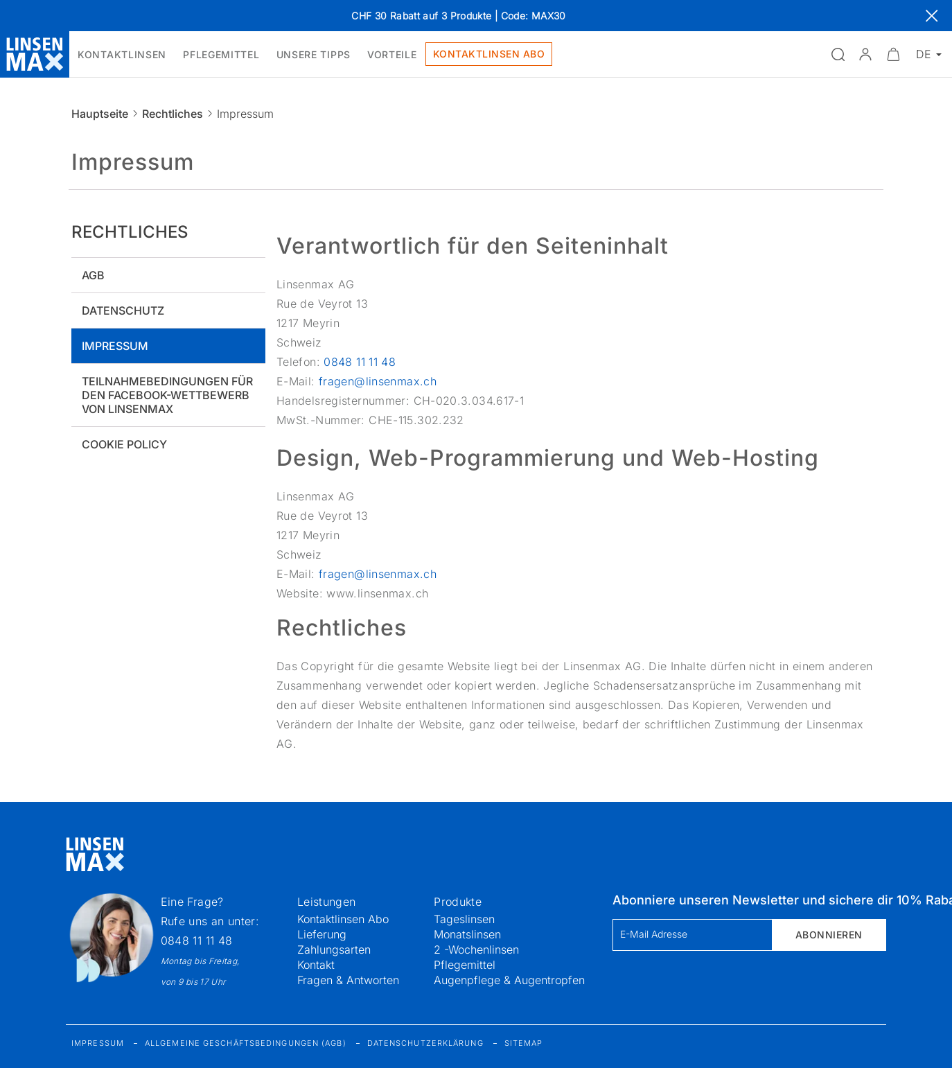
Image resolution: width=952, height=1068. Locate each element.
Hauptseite (99, 114)
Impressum (115, 346)
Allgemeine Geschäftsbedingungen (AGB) (245, 1043)
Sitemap (523, 1043)
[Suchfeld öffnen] (838, 54)
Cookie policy (124, 444)
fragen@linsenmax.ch (378, 381)
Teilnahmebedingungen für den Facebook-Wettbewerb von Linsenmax (167, 395)
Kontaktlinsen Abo (343, 919)
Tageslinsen (464, 919)
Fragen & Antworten (348, 980)
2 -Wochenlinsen (476, 949)
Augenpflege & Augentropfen (509, 980)
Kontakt (316, 965)
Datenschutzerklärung (425, 1043)
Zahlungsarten (334, 949)
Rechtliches (172, 114)
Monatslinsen (467, 934)
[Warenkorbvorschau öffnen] (893, 54)
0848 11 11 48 (360, 362)
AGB (93, 275)
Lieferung (321, 934)
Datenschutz (123, 310)
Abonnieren (829, 934)
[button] (865, 54)
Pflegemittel (464, 965)
